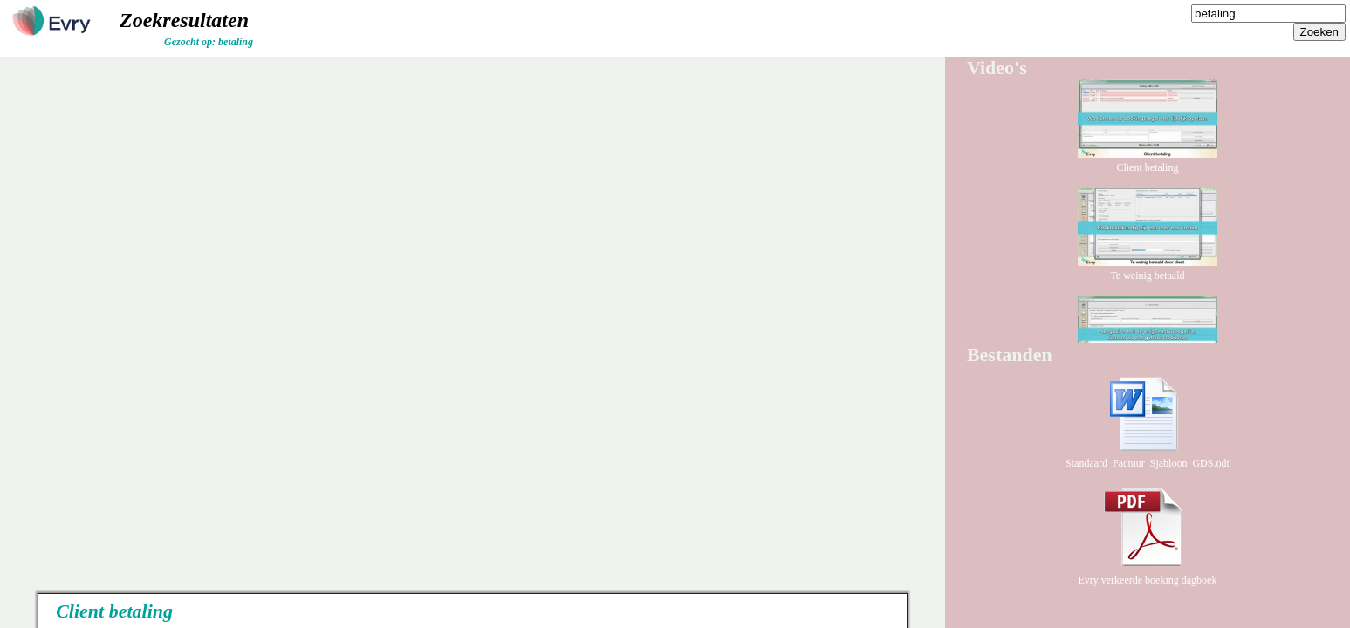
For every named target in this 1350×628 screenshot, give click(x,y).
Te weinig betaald (1147, 269)
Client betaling (1147, 161)
